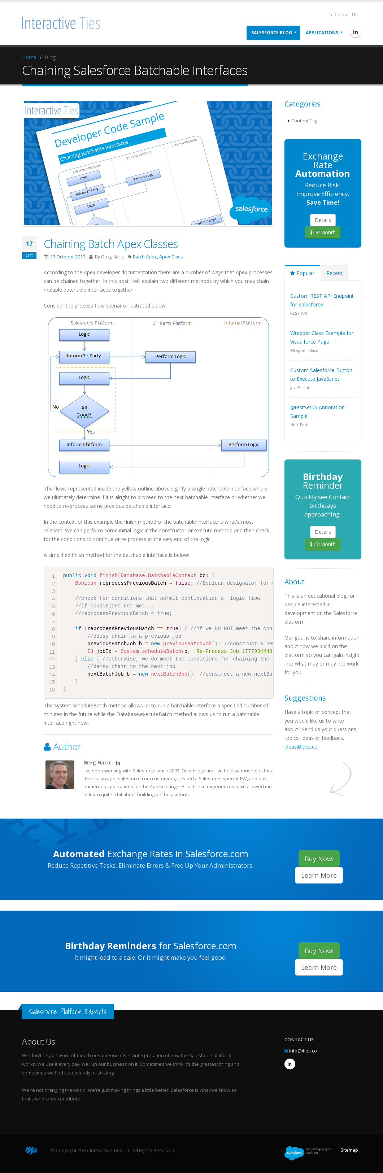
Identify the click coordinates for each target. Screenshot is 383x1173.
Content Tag (304, 121)
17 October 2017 (67, 257)
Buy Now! (319, 858)
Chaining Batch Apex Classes (111, 243)
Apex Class (171, 257)
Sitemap (349, 1150)
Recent (334, 273)
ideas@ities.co (301, 746)
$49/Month (323, 232)
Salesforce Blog (271, 33)
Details (323, 220)
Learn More (319, 875)
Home (29, 57)
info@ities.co (303, 1051)
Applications (322, 33)
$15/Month (323, 544)
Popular (302, 273)
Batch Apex (145, 257)
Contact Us (344, 15)
